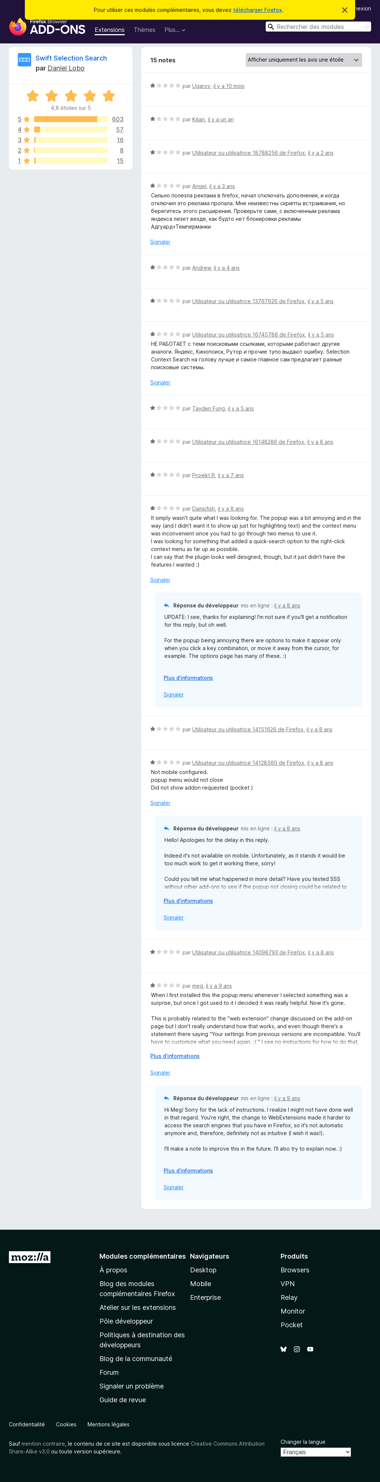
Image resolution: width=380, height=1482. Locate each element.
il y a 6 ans (320, 442)
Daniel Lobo (66, 68)
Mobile (200, 1284)
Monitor (293, 1311)
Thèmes (144, 29)
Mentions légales (109, 1424)
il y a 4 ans (227, 268)
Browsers (295, 1270)
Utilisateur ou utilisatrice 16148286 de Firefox (248, 442)
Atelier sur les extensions (137, 1307)
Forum (109, 1372)
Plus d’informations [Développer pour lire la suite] (188, 678)
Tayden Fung (208, 408)
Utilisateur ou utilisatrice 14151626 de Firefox (248, 729)
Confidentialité (27, 1424)
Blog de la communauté (135, 1359)
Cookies (66, 1424)
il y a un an (221, 119)
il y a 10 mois (229, 86)
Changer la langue (303, 1442)
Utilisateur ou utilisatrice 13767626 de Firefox (248, 301)
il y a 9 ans (219, 986)
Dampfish (203, 508)
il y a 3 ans (222, 186)
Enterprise (205, 1297)
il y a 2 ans (321, 153)
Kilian (198, 119)
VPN (288, 1284)
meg (197, 986)
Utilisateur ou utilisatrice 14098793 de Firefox (248, 952)
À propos (113, 1270)
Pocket (292, 1325)
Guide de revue (122, 1400)
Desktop (203, 1270)
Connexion (357, 8)
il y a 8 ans (231, 508)
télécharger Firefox (257, 10)
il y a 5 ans (321, 301)
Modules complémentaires (142, 1256)
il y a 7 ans (231, 475)
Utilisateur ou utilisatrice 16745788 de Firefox (248, 334)
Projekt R (203, 475)
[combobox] (318, 27)
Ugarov (201, 86)
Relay (289, 1297)
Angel (199, 186)
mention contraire (43, 1443)
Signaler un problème (131, 1386)
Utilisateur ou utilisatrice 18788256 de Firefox (248, 153)
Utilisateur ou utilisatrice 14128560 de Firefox (248, 763)
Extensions (110, 29)
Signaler (160, 242)
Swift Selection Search (71, 58)
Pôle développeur (126, 1321)
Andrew (201, 268)
